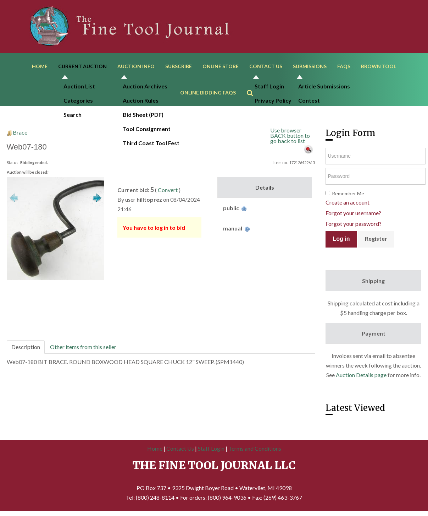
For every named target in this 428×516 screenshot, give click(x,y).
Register (376, 240)
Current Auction (82, 67)
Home (40, 67)
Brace (20, 133)
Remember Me (348, 195)
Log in (341, 240)
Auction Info (136, 67)
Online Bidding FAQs (208, 94)
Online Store (220, 67)
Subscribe (178, 67)
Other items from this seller (83, 348)
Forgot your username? (353, 214)
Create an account (347, 203)
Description (25, 348)
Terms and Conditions (254, 449)
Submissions (310, 67)
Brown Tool (378, 67)
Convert (168, 191)
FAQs (343, 67)
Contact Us (265, 67)
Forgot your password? (354, 225)
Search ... (253, 83)
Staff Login (211, 449)
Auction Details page (361, 376)
